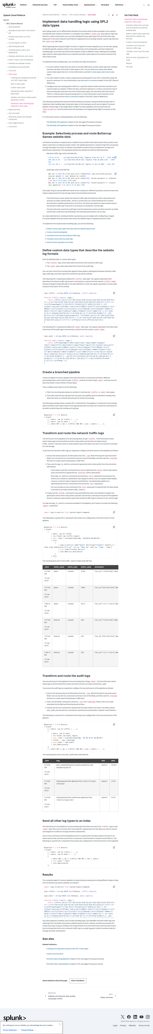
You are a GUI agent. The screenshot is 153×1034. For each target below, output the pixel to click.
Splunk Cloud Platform (51, 15)
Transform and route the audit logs (60, 239)
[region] (31, 1027)
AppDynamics (91, 5)
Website (132, 1026)
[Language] (148, 5)
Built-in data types (94, 72)
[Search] (144, 5)
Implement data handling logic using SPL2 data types (136, 21)
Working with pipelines (58, 122)
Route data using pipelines (59, 959)
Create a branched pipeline (57, 232)
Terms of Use (144, 1026)
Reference (120, 5)
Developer (106, 5)
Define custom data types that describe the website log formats (71, 229)
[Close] (60, 1024)
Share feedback (78, 981)
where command (71, 97)
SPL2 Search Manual (77, 15)
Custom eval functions (54, 954)
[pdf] (116, 15)
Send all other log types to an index (60, 242)
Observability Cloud (72, 5)
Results (129, 63)
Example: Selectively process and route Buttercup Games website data (137, 28)
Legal (115, 1026)
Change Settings (27, 1030)
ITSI (56, 5)
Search (64, 15)
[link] (108, 15)
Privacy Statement (10, 1030)
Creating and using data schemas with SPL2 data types (67, 949)
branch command (90, 81)
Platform (24, 5)
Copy (115, 294)
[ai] (112, 15)
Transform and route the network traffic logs (63, 236)
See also (129, 67)
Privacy (123, 1026)
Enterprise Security (41, 5)
